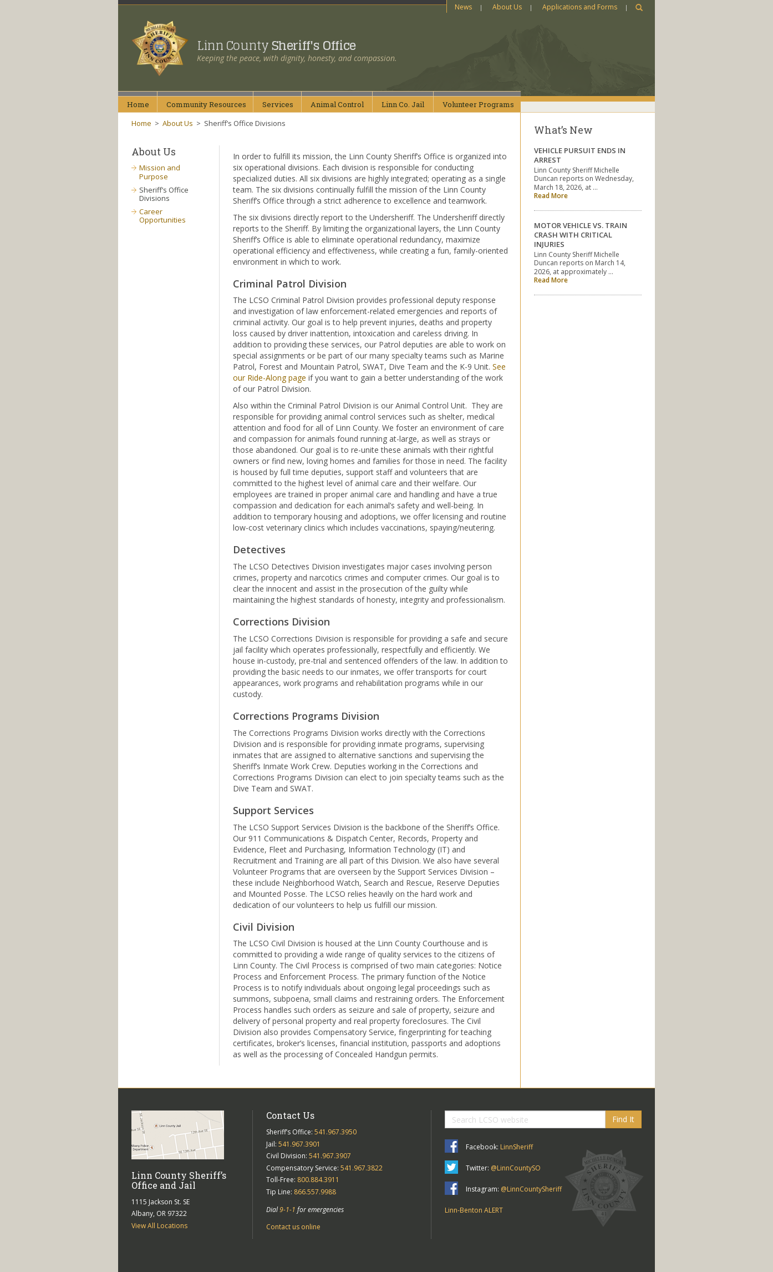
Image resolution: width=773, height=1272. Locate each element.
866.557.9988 (315, 1192)
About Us (507, 7)
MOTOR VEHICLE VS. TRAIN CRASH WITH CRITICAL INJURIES (580, 234)
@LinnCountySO (516, 1168)
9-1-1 (287, 1209)
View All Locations (159, 1225)
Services (277, 104)
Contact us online (293, 1226)
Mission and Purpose (159, 172)
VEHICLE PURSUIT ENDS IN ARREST (579, 155)
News (463, 7)
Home (138, 104)
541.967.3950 (335, 1132)
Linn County (276, 45)
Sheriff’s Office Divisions (164, 194)
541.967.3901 (299, 1144)
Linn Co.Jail (403, 104)
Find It (623, 1119)
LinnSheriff (516, 1147)
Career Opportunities (162, 215)
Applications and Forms (579, 7)
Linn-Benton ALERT (474, 1210)
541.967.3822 (361, 1168)
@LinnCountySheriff (531, 1189)
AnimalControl (337, 104)
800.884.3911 (318, 1179)
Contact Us (290, 1115)
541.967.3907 (330, 1155)
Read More (551, 195)
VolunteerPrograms (478, 104)
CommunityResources (206, 104)
